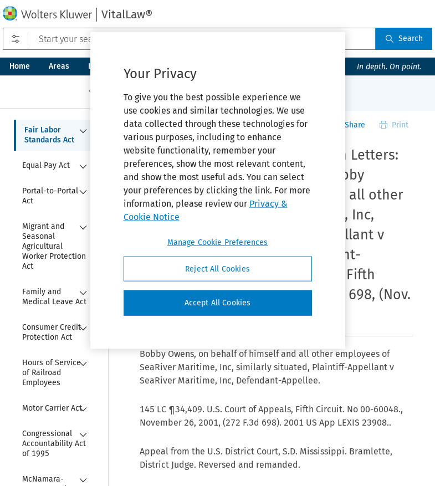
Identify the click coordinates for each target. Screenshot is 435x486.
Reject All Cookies (217, 268)
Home (19, 66)
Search (404, 38)
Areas (59, 66)
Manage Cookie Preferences (217, 242)
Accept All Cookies (218, 303)
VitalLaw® (126, 14)
